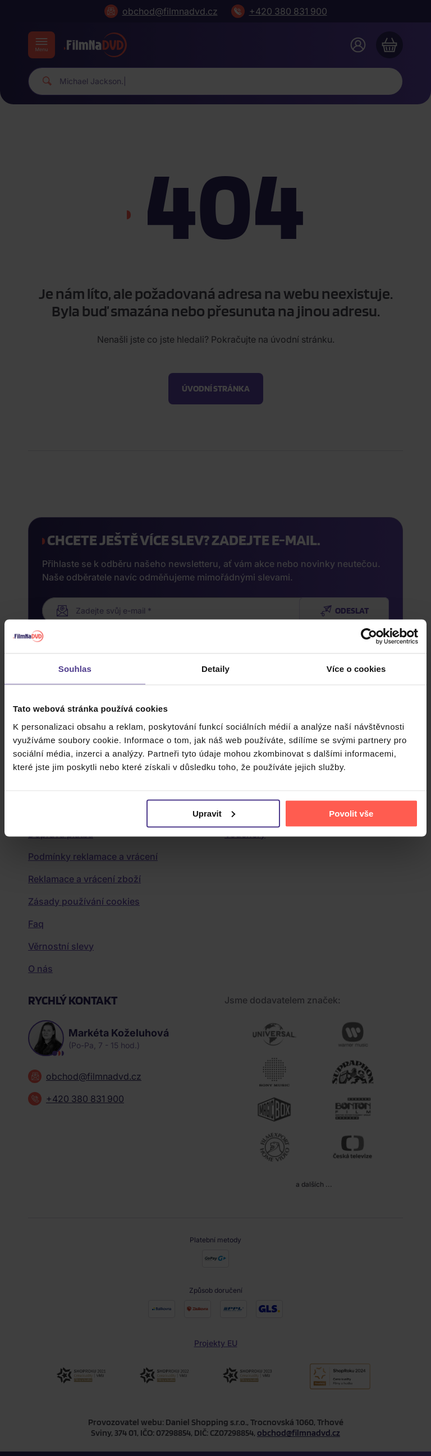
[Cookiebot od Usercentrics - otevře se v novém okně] (369, 636)
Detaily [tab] (215, 669)
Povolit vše (351, 813)
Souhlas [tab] (74, 669)
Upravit (213, 813)
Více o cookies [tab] (356, 669)
